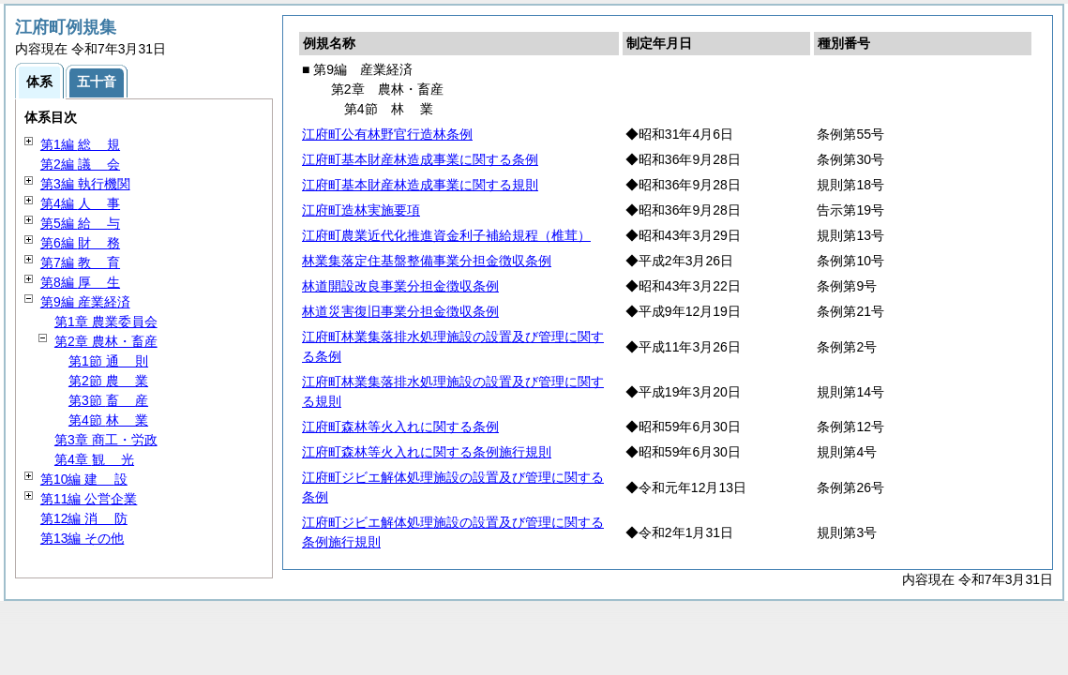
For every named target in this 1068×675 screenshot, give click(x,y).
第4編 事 (80, 203)
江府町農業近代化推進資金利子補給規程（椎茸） (446, 235)
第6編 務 (80, 242)
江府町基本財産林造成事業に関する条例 (420, 159)
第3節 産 (108, 400)
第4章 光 (94, 459)
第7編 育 (80, 262)
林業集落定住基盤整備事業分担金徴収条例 (426, 260)
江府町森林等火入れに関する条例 (400, 426)
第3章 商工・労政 (106, 439)
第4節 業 (108, 420)
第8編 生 (80, 282)
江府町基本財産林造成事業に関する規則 (420, 184)
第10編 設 (84, 479)
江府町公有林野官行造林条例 (387, 134)
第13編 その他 (82, 538)
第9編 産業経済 (85, 301)
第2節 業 (108, 380)
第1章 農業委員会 (106, 321)
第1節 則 (108, 360)
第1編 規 (80, 144)
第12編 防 (84, 518)
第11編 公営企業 (88, 498)
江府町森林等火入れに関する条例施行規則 (426, 451)
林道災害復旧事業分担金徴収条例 (400, 311)
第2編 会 (80, 164)
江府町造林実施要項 (361, 210)
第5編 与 (80, 223)
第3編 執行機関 (85, 183)
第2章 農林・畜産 (106, 341)
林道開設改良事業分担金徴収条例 (400, 285)
